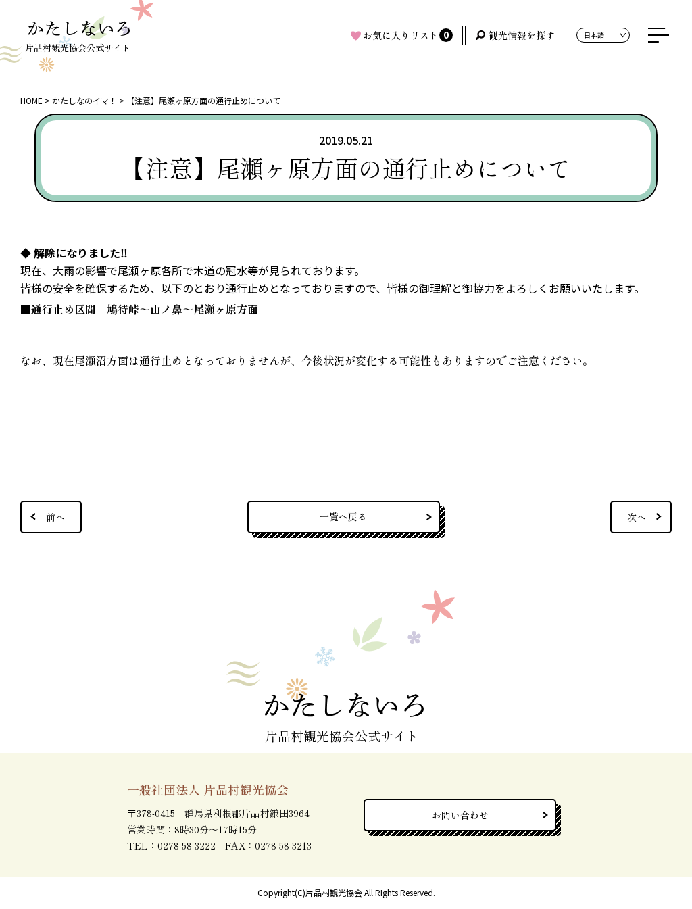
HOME (31, 100)
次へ (636, 517)
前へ (55, 517)
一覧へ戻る (343, 516)
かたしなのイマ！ (84, 100)
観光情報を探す (522, 35)
